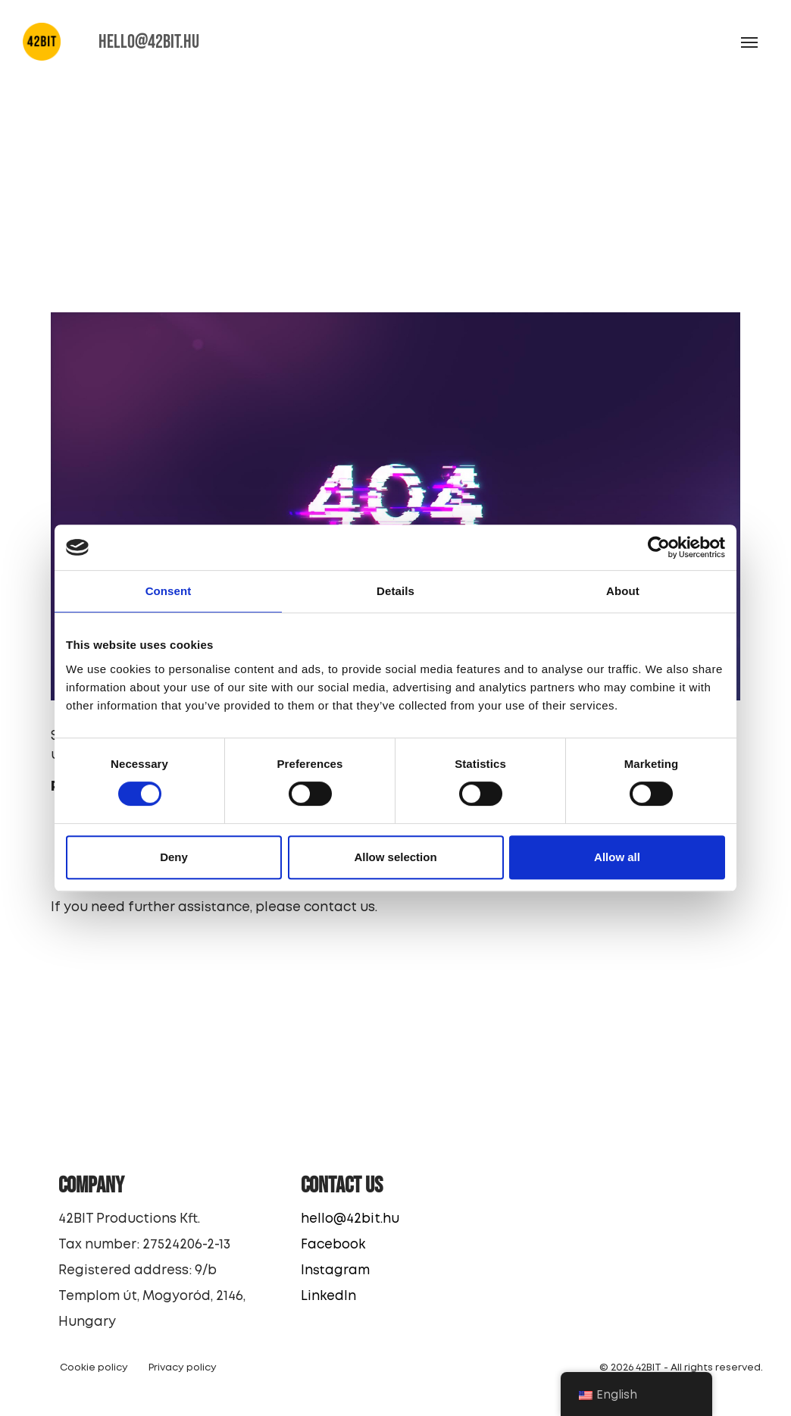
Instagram (335, 1271)
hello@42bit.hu (350, 1219)
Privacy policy (183, 1368)
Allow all (617, 857)
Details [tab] (395, 590)
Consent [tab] (168, 590)
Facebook (333, 1245)
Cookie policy (94, 1368)
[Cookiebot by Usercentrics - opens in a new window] (658, 547)
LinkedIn (328, 1296)
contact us (339, 907)
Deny (174, 857)
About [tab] (622, 590)
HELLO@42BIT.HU (148, 42)
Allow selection (395, 857)
